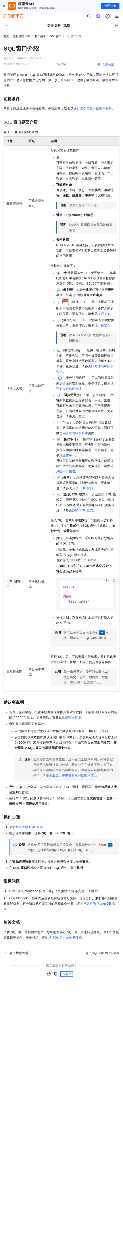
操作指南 (40, 36)
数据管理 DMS (22, 36)
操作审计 (69, 455)
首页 (6, 36)
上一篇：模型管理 (16, 954)
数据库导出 (89, 776)
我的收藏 (108, 64)
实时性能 (97, 366)
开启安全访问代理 (69, 389)
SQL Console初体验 (67, 938)
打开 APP (110, 5)
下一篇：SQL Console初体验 (99, 954)
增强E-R (104, 314)
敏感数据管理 (71, 718)
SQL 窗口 (55, 36)
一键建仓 (104, 325)
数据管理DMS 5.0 (28, 828)
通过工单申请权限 (65, 776)
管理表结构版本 (77, 433)
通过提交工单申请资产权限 (93, 108)
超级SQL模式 (82, 510)
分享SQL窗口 (82, 488)
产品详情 (60, 64)
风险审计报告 (65, 471)
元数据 (80, 416)
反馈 (66, 974)
